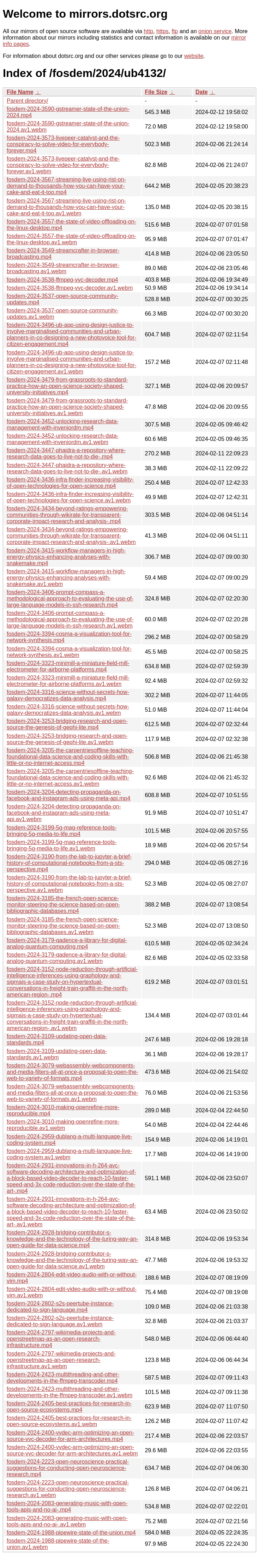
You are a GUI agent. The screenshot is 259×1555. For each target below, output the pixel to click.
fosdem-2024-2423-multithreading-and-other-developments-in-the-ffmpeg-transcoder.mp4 (63, 1377)
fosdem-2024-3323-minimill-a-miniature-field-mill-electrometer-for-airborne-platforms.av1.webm (68, 681)
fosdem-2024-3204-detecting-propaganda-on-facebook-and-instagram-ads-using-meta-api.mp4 (68, 795)
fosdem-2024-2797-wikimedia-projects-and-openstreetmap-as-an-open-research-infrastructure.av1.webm (61, 1360)
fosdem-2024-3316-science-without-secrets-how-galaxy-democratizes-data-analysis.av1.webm (68, 710)
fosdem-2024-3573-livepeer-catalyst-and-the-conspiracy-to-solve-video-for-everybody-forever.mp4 (63, 144)
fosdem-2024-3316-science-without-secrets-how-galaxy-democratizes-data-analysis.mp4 (68, 695)
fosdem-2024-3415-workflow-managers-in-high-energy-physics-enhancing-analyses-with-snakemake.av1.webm (66, 577)
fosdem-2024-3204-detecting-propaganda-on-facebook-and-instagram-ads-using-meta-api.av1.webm (64, 812)
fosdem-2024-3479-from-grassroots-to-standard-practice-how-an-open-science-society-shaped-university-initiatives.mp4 (67, 386)
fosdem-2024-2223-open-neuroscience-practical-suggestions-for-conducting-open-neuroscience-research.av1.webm (68, 1488)
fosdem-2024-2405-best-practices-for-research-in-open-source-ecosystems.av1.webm (69, 1421)
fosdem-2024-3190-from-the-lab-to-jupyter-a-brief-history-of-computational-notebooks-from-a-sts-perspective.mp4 (69, 863)
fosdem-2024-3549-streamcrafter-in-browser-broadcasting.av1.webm (63, 268)
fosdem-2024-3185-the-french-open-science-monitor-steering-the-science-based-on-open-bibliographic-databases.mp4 (63, 904)
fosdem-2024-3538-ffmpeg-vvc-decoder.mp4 (62, 280)
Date (201, 92)
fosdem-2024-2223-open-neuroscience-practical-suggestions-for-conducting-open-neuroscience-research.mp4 (68, 1468)
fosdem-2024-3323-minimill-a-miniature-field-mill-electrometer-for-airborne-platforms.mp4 (68, 666)
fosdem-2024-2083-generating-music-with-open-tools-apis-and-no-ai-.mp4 (67, 1506)
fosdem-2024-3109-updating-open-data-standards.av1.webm (57, 1054)
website (193, 56)
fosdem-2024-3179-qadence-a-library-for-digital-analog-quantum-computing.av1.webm (67, 958)
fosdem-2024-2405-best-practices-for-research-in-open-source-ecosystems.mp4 (69, 1406)
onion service (214, 31)
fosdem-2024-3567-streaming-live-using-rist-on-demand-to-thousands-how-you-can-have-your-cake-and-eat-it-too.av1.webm (66, 207)
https (162, 31)
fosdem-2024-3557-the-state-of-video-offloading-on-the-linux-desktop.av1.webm (71, 239)
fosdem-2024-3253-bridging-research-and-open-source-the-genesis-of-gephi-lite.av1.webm (67, 739)
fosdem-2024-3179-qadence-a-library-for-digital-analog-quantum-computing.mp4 (67, 943)
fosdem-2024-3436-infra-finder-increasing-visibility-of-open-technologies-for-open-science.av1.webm (70, 497)
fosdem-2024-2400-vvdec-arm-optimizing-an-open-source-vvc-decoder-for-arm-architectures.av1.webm (72, 1450)
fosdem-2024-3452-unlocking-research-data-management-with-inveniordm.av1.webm (63, 439)
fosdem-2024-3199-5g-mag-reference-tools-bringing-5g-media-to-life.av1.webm (61, 845)
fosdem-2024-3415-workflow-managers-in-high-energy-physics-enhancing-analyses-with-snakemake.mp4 (66, 557)
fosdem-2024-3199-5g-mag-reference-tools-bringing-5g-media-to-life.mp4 (61, 831)
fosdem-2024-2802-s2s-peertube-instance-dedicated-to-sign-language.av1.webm (60, 1321)
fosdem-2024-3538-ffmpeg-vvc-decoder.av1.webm (70, 288)
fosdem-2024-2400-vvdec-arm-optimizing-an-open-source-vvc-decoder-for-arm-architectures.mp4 (70, 1436)
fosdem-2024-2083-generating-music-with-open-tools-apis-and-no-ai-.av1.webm (67, 1521)
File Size (156, 92)
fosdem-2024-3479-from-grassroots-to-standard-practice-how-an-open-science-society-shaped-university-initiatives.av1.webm (67, 406)
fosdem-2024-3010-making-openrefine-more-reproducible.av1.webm (63, 1125)
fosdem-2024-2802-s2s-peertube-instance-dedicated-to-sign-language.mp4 (60, 1306)
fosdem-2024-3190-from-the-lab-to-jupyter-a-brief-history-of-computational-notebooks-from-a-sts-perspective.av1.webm (69, 883)
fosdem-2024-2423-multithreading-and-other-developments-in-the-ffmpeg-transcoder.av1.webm (69, 1392)
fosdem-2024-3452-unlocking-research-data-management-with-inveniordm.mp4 (63, 424)
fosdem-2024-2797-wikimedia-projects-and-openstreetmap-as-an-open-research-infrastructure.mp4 (61, 1338)
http (148, 31)
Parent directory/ (27, 101)
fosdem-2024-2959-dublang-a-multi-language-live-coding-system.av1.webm (69, 1154)
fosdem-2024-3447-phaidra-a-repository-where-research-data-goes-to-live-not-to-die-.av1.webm (67, 468)
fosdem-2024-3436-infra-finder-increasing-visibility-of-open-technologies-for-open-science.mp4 (70, 483)
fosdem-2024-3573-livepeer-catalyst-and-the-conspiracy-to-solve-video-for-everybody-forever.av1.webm (63, 165)
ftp (174, 31)
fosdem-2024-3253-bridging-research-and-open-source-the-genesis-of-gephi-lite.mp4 (67, 724)
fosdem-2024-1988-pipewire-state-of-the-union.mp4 (71, 1533)
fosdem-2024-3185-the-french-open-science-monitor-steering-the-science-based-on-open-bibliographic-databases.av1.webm (63, 925)
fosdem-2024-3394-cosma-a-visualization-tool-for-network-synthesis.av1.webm (69, 652)
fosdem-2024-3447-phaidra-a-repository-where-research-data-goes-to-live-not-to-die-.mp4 (66, 453)
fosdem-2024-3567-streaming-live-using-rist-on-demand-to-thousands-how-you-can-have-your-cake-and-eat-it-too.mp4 (66, 186)
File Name (20, 92)
